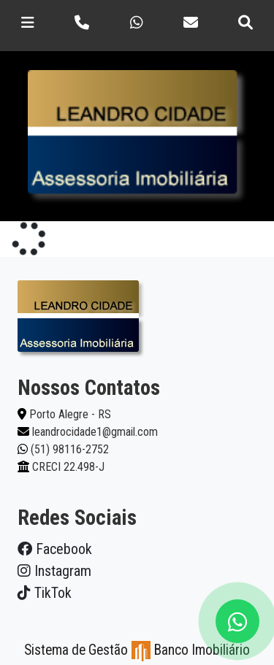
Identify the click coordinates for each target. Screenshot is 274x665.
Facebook (55, 549)
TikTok (45, 592)
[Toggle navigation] (28, 23)
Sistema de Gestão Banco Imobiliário (137, 650)
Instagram (54, 571)
